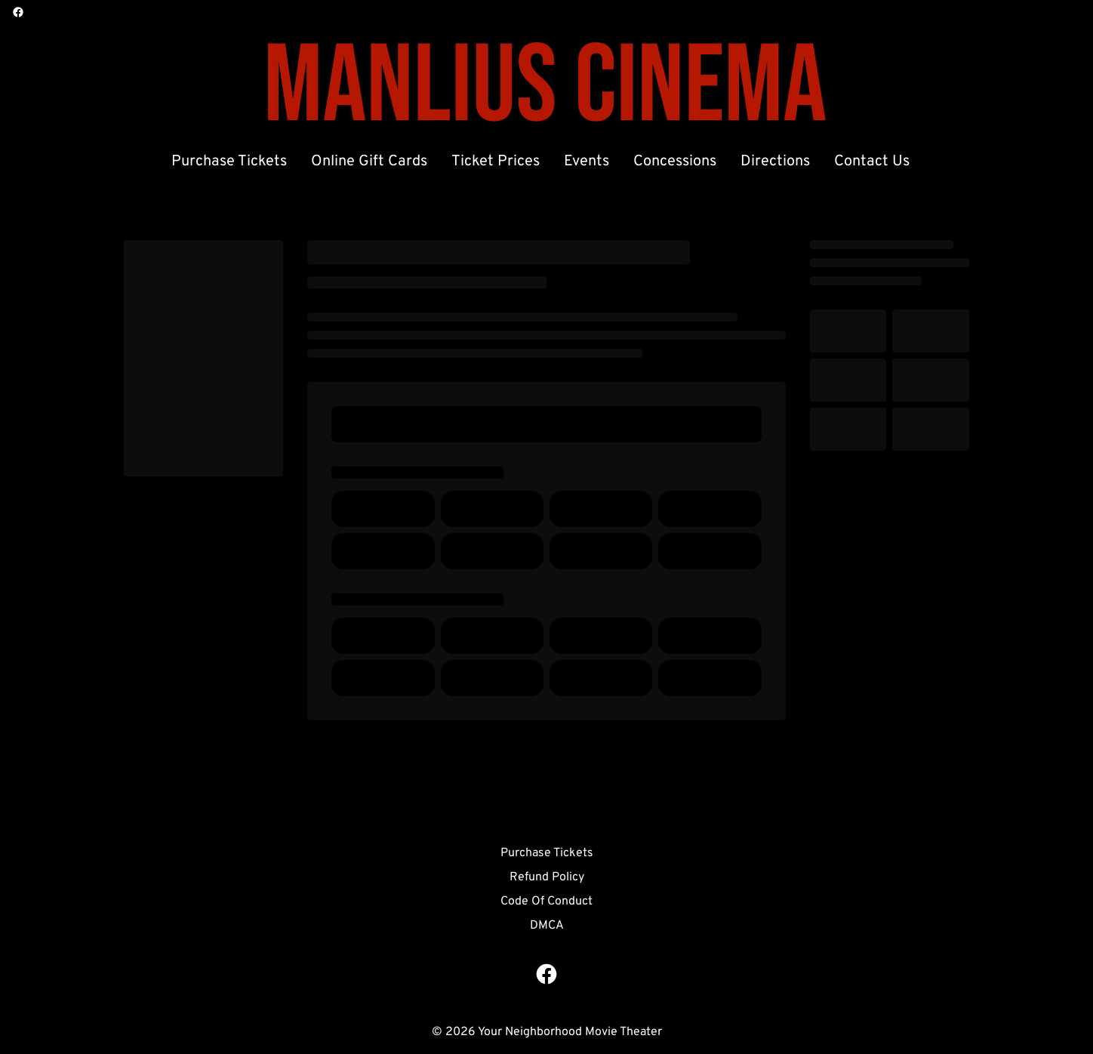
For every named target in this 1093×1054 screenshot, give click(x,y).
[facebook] (18, 12)
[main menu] (540, 161)
